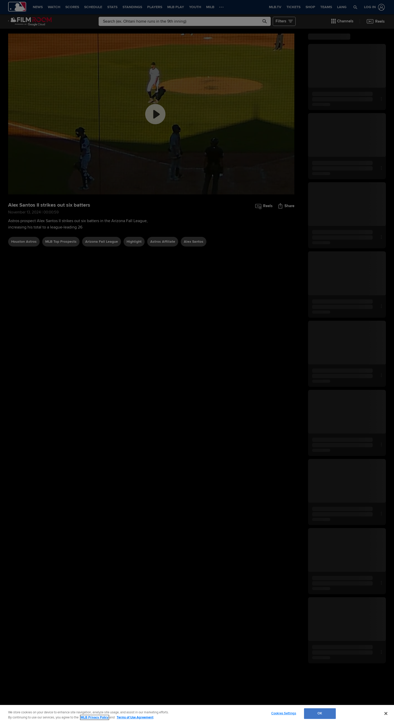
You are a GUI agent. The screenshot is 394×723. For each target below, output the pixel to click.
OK (319, 713)
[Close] (385, 713)
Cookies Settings (283, 713)
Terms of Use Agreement (135, 717)
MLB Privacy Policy (95, 717)
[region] (197, 714)
